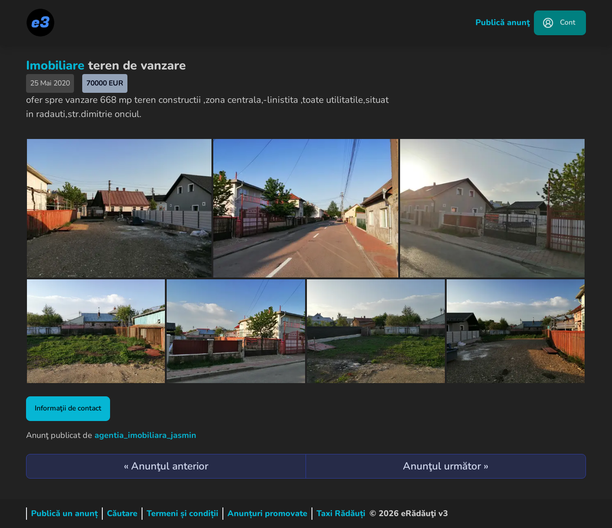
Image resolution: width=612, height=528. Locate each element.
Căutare (122, 513)
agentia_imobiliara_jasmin (145, 435)
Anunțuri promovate (267, 513)
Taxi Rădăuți (341, 513)
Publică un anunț (64, 513)
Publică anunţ (502, 22)
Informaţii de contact (68, 408)
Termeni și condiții (182, 513)
